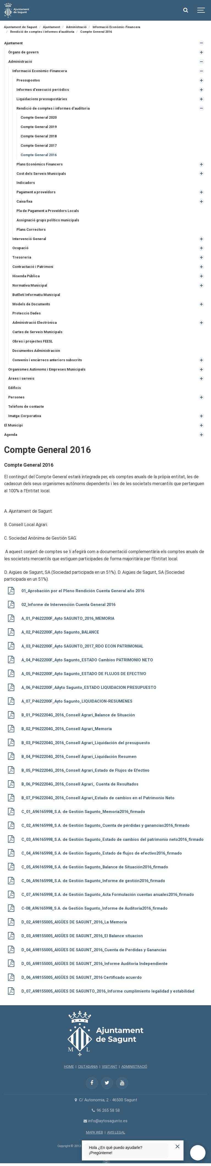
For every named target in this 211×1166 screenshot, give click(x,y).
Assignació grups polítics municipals (47, 220)
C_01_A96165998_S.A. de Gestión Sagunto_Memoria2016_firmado (83, 811)
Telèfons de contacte (26, 406)
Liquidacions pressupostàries (41, 99)
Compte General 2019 (39, 127)
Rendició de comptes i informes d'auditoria (53, 108)
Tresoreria (21, 257)
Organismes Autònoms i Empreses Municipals (46, 369)
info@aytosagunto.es (106, 1121)
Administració (20, 61)
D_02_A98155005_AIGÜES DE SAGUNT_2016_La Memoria (74, 922)
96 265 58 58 (105, 1110)
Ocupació (20, 248)
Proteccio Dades (26, 313)
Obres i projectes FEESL (32, 341)
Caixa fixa (24, 201)
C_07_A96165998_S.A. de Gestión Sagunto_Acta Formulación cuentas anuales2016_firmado (107, 894)
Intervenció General (29, 239)
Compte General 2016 (39, 155)
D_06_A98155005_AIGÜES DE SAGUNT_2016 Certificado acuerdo (81, 977)
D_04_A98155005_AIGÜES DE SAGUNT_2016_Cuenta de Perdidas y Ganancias (93, 950)
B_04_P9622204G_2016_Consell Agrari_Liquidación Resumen (79, 756)
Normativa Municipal (29, 285)
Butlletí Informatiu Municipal (36, 295)
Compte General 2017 (39, 145)
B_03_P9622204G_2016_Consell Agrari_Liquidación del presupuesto (85, 743)
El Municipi (13, 425)
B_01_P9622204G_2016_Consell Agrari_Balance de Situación (78, 715)
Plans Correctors (31, 229)
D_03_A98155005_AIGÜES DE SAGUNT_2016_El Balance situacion (82, 936)
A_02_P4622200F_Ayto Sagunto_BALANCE (60, 632)
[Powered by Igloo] (105, 1161)
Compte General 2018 (39, 136)
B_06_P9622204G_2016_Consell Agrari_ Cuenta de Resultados (79, 784)
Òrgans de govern (23, 52)
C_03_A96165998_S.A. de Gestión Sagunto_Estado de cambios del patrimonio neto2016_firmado (112, 839)
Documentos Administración (36, 351)
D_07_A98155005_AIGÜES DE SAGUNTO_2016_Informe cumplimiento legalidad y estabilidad (107, 991)
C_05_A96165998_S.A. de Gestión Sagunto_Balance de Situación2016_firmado (94, 867)
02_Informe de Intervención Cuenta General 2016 (68, 604)
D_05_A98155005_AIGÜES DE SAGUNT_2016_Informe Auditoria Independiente (94, 963)
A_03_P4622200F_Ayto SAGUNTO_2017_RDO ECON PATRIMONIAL (82, 646)
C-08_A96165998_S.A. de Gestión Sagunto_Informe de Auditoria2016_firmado (94, 908)
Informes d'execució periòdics (42, 90)
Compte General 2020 (39, 117)
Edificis (14, 388)
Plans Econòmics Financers (39, 164)
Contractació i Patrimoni (32, 267)
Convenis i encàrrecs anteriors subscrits (47, 360)
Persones (16, 397)
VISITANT (109, 1066)
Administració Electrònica (34, 322)
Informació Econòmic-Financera (39, 71)
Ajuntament (13, 43)
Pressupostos (28, 80)
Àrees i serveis (21, 378)
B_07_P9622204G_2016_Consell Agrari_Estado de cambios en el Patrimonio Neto (97, 798)
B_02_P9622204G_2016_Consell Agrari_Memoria (66, 729)
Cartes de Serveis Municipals (37, 332)
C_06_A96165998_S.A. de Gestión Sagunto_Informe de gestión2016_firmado (93, 881)
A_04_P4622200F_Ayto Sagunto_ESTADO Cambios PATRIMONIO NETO (87, 660)
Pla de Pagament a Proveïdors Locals (47, 211)
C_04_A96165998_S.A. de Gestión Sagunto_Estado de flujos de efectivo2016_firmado (101, 853)
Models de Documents (31, 304)
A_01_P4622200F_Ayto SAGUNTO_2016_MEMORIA (67, 618)
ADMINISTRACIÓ (134, 1066)
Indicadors (25, 183)
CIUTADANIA (88, 1066)
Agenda (10, 435)
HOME (69, 1066)
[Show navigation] (201, 10)
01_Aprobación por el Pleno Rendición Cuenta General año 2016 (82, 591)
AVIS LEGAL (116, 1132)
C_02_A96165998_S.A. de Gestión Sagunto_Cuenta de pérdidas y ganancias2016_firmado (105, 825)
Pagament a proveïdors (35, 192)
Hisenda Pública (26, 276)
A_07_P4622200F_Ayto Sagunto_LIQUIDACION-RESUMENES (76, 701)
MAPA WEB (94, 1132)
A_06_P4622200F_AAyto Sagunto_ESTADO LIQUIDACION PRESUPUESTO (88, 687)
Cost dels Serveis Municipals (41, 174)
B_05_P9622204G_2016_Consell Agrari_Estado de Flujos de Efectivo (85, 770)
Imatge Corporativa (24, 416)
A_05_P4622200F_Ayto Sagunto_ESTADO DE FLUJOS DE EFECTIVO (83, 674)
